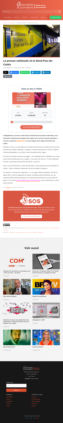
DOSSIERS (16, 17)
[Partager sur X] (5, 72)
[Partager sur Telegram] (36, 72)
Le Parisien (34, 232)
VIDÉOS (43, 17)
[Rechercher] (59, 11)
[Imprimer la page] (7, 76)
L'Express (11, 232)
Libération (40, 232)
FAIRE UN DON (55, 17)
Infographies (9, 401)
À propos (34, 397)
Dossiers (8, 399)
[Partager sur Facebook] (14, 72)
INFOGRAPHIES (34, 17)
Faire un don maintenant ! (31, 127)
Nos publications (36, 399)
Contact (33, 406)
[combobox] (30, 11)
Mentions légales (36, 401)
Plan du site (35, 403)
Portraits (8, 403)
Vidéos (8, 406)
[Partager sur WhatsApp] (25, 72)
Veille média (9, 397)
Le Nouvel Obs (28, 232)
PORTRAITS (25, 17)
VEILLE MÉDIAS (7, 17)
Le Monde (21, 232)
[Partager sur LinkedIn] (46, 72)
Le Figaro (16, 232)
